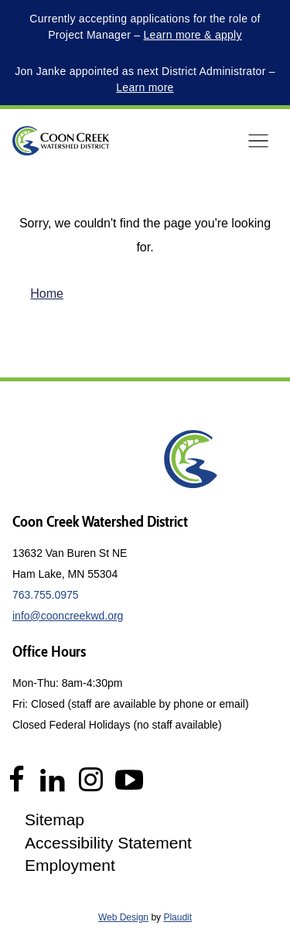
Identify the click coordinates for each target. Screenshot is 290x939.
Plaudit (177, 917)
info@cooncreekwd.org (67, 615)
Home (46, 293)
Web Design (123, 917)
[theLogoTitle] (60, 140)
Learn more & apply (193, 35)
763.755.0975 (45, 595)
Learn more (144, 87)
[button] (258, 140)
